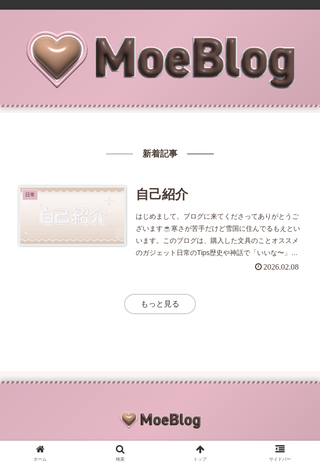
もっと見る (160, 304)
